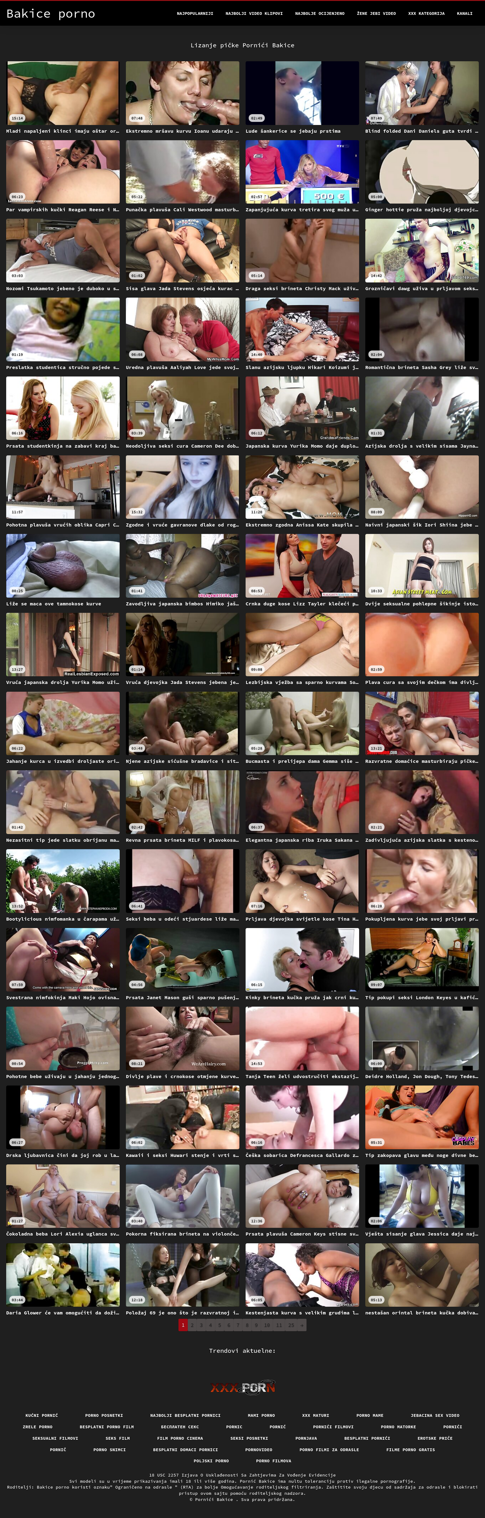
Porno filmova (273, 1461)
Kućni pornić (42, 1415)
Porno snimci (109, 1449)
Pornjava (306, 1438)
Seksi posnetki (249, 1438)
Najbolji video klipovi (254, 13)
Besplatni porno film (107, 1427)
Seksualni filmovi (55, 1438)
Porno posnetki (104, 1415)
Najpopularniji (195, 13)
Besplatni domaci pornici (185, 1449)
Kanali (465, 13)
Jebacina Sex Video (435, 1415)
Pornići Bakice (215, 1499)
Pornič (58, 1449)
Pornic (234, 1427)
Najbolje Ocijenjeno (320, 13)
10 (267, 1325)
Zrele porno (38, 1427)
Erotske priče (435, 1438)
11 (279, 1325)
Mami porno (261, 1415)
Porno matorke (398, 1427)
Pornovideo (259, 1449)
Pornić (278, 1427)
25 (291, 1325)
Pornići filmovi (333, 1427)
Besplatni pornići (367, 1438)
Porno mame (370, 1415)
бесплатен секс (180, 1427)
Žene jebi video (376, 13)
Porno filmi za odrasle (329, 1449)
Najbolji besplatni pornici (185, 1415)
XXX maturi (315, 1415)
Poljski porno (211, 1461)
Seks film (117, 1438)
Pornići (452, 1427)
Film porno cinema (180, 1438)
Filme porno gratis (410, 1449)
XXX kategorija (426, 13)
